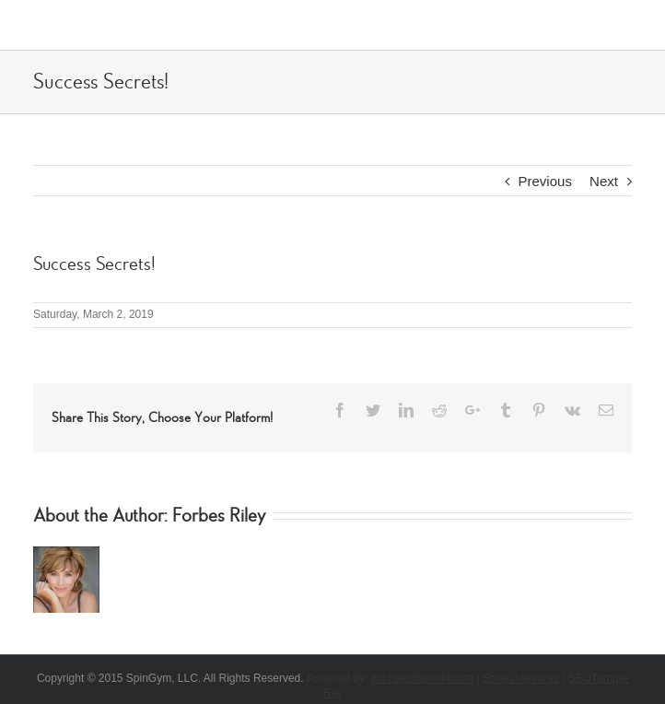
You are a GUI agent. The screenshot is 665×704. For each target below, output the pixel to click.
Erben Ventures (521, 678)
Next (603, 181)
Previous (545, 181)
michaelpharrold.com (422, 678)
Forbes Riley (219, 515)
